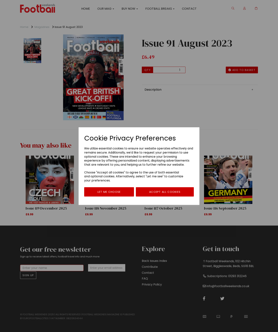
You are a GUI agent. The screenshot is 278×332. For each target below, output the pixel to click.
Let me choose (109, 192)
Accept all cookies (164, 192)
